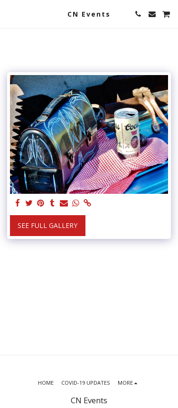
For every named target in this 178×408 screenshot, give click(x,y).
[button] (10, 13)
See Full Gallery (47, 225)
